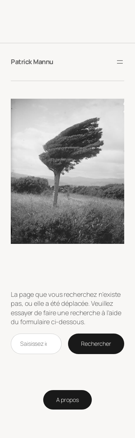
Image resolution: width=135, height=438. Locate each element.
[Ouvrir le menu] (120, 62)
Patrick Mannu (32, 61)
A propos (67, 400)
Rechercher (96, 344)
